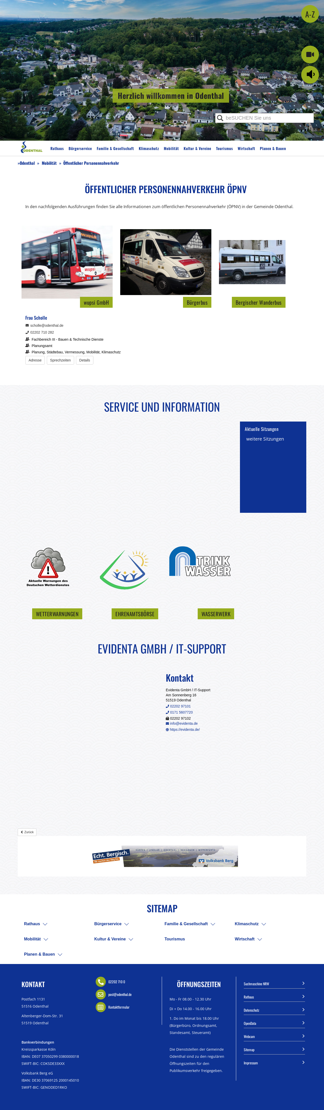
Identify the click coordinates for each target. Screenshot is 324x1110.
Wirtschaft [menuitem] (245, 939)
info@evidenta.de (182, 723)
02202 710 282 (39, 332)
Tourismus (224, 148)
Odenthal (27, 163)
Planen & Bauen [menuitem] (39, 954)
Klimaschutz (149, 148)
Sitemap (274, 1049)
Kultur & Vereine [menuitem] (110, 939)
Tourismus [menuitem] (175, 939)
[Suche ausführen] (220, 118)
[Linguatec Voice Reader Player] (312, 74)
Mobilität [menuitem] (32, 939)
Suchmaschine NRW (274, 983)
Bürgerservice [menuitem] (108, 924)
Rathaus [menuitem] (32, 924)
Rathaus (57, 148)
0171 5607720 (179, 712)
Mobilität (171, 148)
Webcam (274, 1036)
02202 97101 (178, 706)
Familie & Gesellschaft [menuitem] (186, 924)
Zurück (27, 832)
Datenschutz (274, 1010)
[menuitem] (45, 924)
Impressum (274, 1062)
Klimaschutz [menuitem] (247, 924)
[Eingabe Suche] (264, 118)
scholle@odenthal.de (44, 325)
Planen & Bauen (273, 148)
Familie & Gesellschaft (115, 148)
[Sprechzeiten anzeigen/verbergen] (60, 360)
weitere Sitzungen (265, 439)
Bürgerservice (80, 148)
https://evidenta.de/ (183, 729)
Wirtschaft (246, 148)
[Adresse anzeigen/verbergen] (35, 360)
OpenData (274, 1023)
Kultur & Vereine (197, 148)
